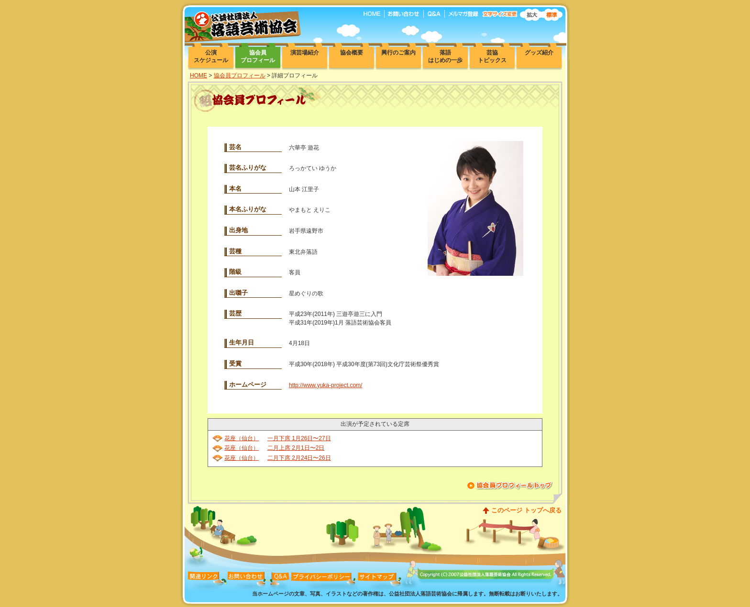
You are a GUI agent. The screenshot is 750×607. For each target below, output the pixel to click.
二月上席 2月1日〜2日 (295, 447)
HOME (198, 75)
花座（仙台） (241, 438)
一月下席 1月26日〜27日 (299, 438)
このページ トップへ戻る (526, 510)
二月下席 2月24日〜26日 (299, 458)
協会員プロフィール (239, 75)
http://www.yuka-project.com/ (325, 385)
